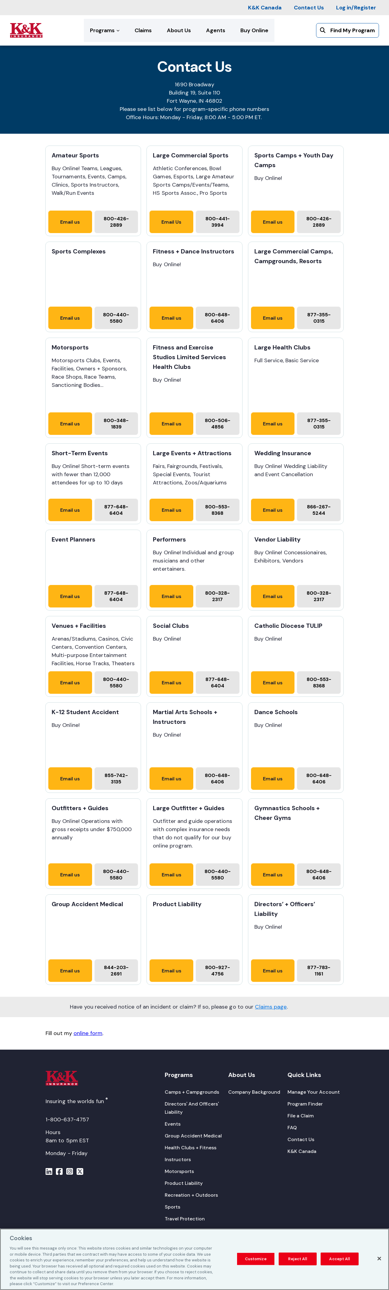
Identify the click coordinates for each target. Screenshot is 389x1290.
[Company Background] (254, 1092)
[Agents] (215, 30)
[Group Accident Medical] (193, 1136)
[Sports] (172, 1207)
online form (88, 1033)
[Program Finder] (305, 1104)
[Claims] (143, 30)
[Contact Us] (309, 7)
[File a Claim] (300, 1116)
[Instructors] (178, 1159)
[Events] (173, 1124)
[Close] (379, 1258)
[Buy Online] (254, 30)
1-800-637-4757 (67, 1119)
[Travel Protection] (185, 1219)
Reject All (297, 1258)
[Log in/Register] (356, 7)
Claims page (271, 1006)
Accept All (339, 1258)
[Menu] (49, 1172)
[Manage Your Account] (313, 1092)
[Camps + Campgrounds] (192, 1092)
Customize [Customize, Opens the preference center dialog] (256, 1258)
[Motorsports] (179, 1171)
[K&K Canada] (265, 7)
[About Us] (179, 30)
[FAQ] (292, 1127)
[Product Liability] (184, 1183)
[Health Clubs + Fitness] (190, 1147)
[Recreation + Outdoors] (191, 1195)
